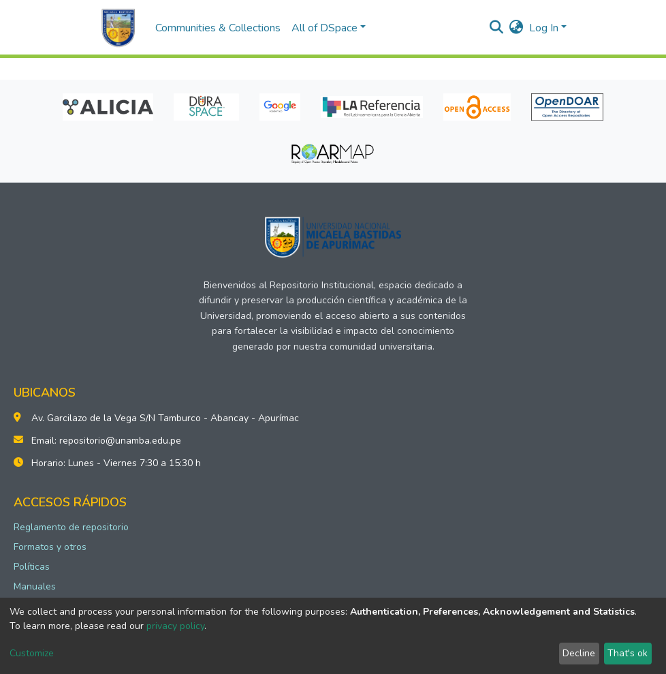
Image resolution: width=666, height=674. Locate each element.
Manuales (35, 586)
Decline (578, 653)
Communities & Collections (218, 27)
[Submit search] (496, 28)
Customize (32, 653)
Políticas (32, 566)
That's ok (627, 653)
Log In (543, 27)
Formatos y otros (50, 546)
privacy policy (175, 625)
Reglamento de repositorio (71, 527)
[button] (516, 28)
